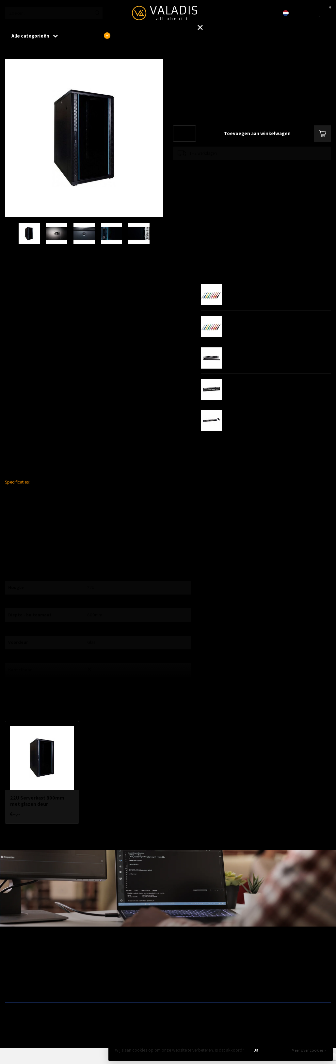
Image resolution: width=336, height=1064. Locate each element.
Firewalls (13, 976)
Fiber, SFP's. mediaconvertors (115, 987)
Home (10, 52)
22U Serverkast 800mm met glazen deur (63, 52)
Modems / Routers (187, 966)
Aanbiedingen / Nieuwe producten (37, 956)
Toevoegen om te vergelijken (198, 166)
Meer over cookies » (309, 1050)
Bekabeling (15, 966)
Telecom (96, 966)
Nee (278, 1050)
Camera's (179, 976)
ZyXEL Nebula (100, 976)
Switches (13, 987)
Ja (256, 1050)
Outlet (258, 956)
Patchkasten (181, 956)
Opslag (177, 987)
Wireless (95, 956)
